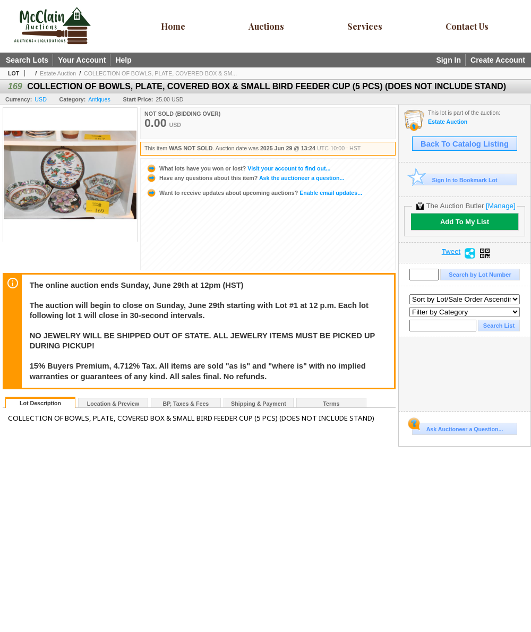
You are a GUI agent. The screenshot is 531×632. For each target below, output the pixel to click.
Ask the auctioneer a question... (245, 178)
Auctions (266, 26)
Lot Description (40, 403)
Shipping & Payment (258, 403)
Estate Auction (58, 73)
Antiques (99, 99)
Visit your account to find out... (238, 168)
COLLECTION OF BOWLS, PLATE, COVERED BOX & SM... (160, 73)
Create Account (497, 60)
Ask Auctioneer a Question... (457, 427)
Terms (331, 403)
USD (41, 99)
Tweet (451, 251)
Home (173, 26)
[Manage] (500, 206)
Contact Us (467, 26)
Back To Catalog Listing (465, 144)
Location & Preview (113, 403)
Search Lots (27, 60)
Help (123, 60)
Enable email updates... (254, 193)
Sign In (448, 60)
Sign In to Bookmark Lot (455, 180)
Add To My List (464, 222)
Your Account (82, 60)
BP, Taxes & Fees (186, 403)
